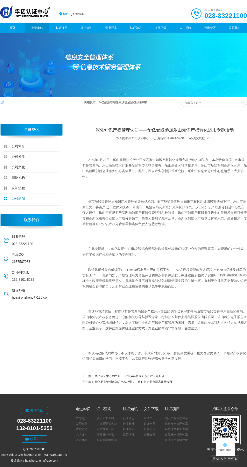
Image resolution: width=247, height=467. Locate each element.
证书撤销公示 (105, 434)
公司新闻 (18, 198)
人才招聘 (185, 27)
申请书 (148, 418)
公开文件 (149, 434)
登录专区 (210, 27)
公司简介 (18, 146)
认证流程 (18, 188)
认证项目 (62, 27)
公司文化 (18, 167)
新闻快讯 (128, 429)
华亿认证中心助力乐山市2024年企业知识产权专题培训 (129, 376)
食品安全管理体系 (176, 434)
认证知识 (136, 27)
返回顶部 (225, 447)
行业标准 (128, 423)
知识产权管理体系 (176, 418)
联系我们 (234, 27)
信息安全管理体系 (176, 423)
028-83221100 (226, 15)
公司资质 (18, 156)
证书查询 (86, 27)
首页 (12, 27)
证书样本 (111, 27)
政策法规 (128, 434)
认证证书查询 (105, 418)
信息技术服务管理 (176, 429)
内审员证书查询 (107, 423)
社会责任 (149, 429)
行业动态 (128, 418)
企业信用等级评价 (176, 440)
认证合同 (149, 423)
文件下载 (160, 27)
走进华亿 (37, 27)
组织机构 (18, 177)
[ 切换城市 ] (74, 14)
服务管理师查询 (107, 440)
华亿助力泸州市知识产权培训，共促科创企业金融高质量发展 (133, 381)
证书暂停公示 (105, 429)
